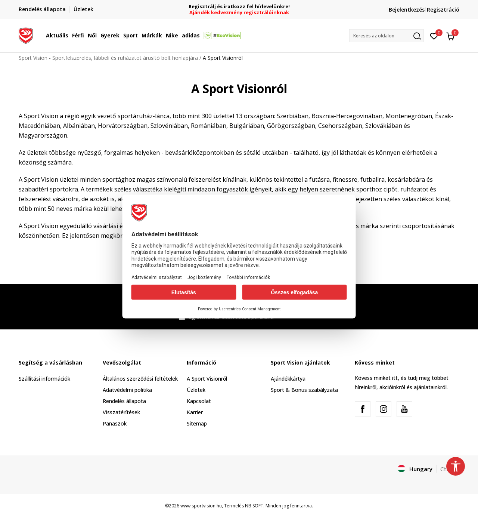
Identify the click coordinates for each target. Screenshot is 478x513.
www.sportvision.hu (201, 506)
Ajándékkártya (288, 378)
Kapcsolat (199, 401)
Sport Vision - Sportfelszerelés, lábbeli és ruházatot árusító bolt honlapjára (108, 57)
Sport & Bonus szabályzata (304, 389)
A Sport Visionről (207, 378)
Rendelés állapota (124, 401)
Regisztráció (443, 9)
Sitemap (197, 423)
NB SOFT (254, 506)
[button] (386, 35)
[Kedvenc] (434, 35)
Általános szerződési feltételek (140, 378)
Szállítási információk (44, 378)
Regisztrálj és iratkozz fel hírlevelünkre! (239, 6)
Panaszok (115, 423)
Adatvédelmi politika (127, 389)
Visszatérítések (121, 412)
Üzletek (196, 389)
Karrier (195, 412)
